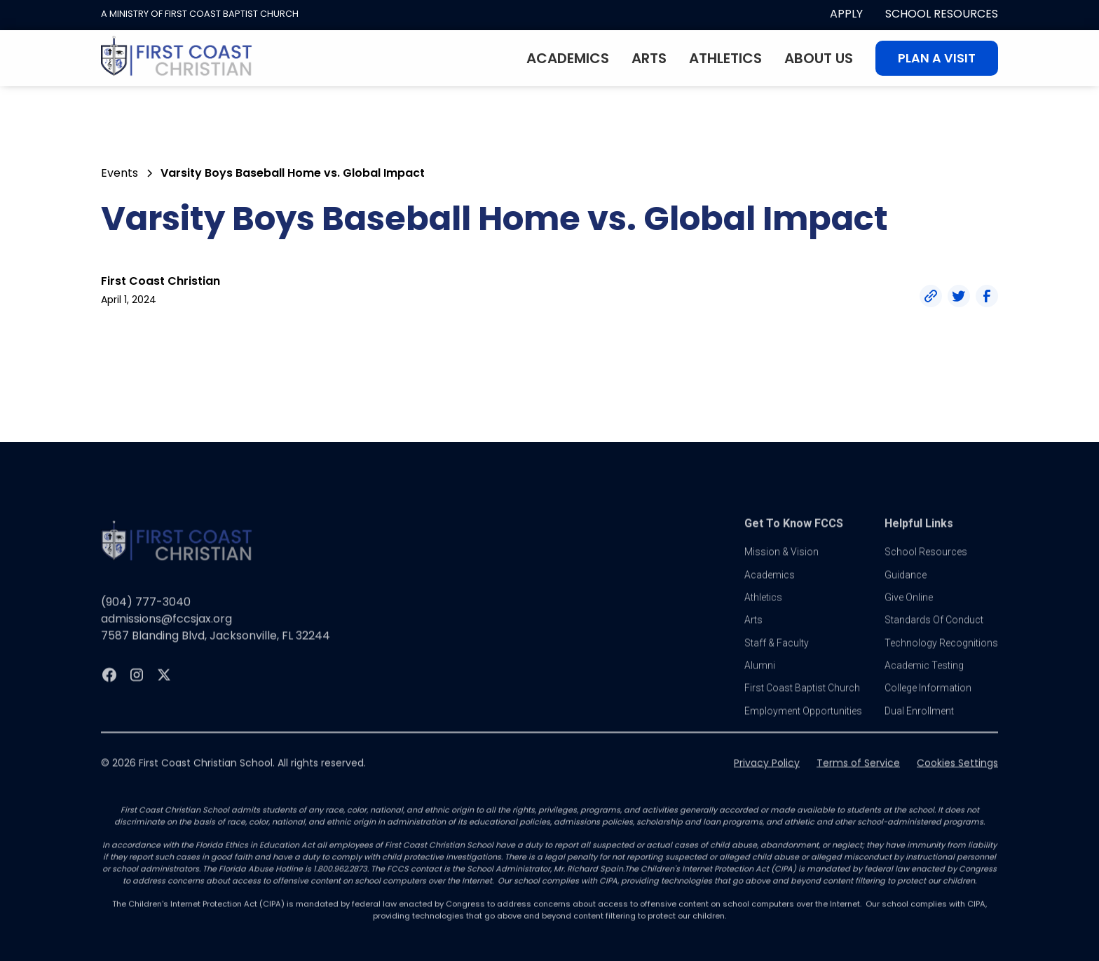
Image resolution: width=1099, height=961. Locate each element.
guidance (906, 585)
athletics (763, 608)
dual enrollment (919, 722)
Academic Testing (924, 677)
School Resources (941, 14)
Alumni (759, 677)
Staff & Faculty (776, 653)
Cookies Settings (957, 774)
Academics (567, 58)
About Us (818, 58)
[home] (176, 58)
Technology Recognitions (941, 653)
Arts (649, 58)
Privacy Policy (767, 774)
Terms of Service (858, 774)
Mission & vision (781, 563)
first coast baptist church (802, 699)
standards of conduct (934, 631)
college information (928, 699)
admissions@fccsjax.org (166, 630)
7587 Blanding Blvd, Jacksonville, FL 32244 (215, 647)
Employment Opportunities (803, 722)
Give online (909, 608)
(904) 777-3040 (146, 613)
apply (846, 14)
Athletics (725, 58)
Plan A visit (937, 58)
